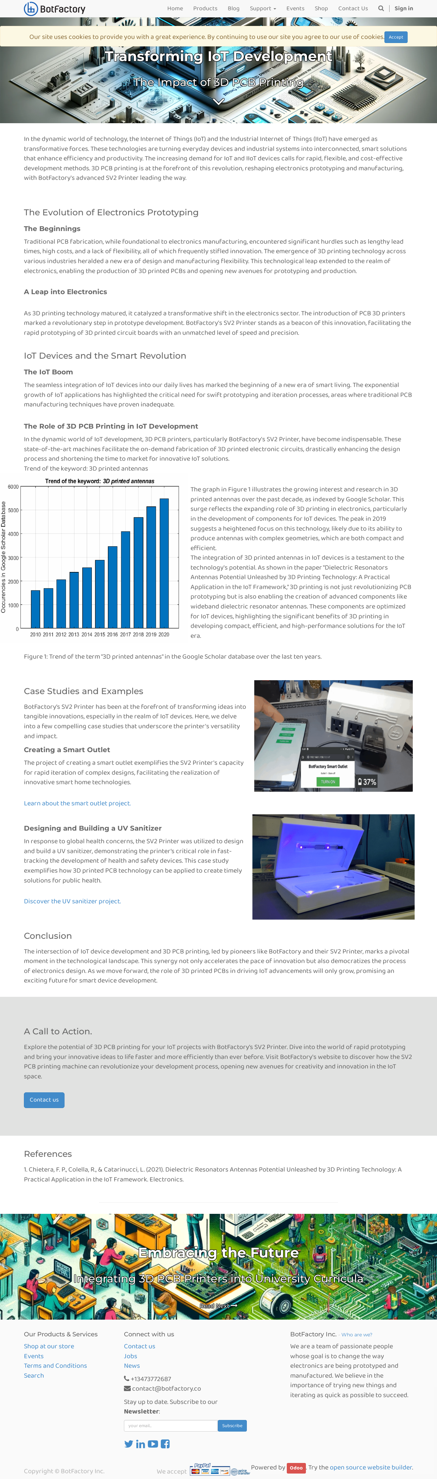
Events (34, 1356)
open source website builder (371, 1467)
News (132, 1365)
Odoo (296, 1468)
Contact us (44, 1100)
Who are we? (356, 1334)
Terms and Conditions (55, 1365)
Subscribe (232, 1426)
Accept (396, 37)
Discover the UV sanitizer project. (72, 901)
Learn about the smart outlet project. (77, 803)
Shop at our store (49, 1346)
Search (34, 1375)
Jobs (130, 1356)
